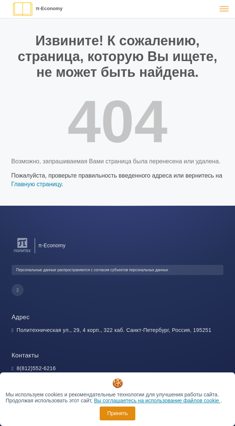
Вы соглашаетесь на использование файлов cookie (157, 401)
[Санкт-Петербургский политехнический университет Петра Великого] (22, 252)
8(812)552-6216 (36, 368)
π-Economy (49, 8)
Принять (117, 413)
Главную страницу (36, 184)
